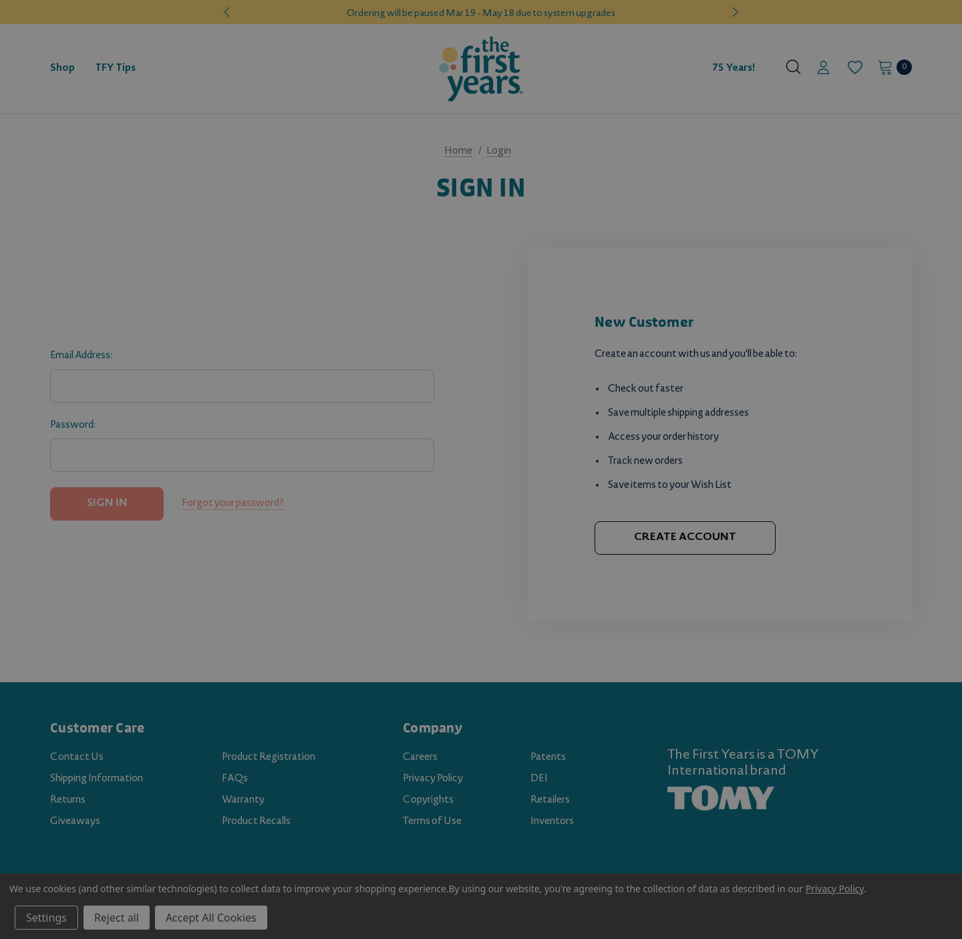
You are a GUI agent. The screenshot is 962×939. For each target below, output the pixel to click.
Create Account (685, 537)
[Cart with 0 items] (891, 67)
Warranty (243, 801)
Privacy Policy (433, 779)
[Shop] (62, 69)
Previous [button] (228, 12)
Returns (68, 801)
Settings (46, 917)
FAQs (235, 779)
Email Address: (81, 356)
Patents (548, 758)
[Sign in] (823, 69)
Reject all (116, 917)
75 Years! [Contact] (733, 69)
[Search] (793, 67)
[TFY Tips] (115, 69)
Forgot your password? (233, 504)
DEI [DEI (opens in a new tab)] (539, 779)
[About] (769, 63)
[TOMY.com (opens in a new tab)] (720, 799)
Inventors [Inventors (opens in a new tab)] (552, 822)
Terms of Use (432, 822)
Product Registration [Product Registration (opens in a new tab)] (268, 758)
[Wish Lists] (854, 68)
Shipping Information (96, 779)
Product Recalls (256, 822)
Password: (73, 426)
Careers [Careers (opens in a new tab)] (420, 758)
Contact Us (77, 758)
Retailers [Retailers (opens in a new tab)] (550, 801)
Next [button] (734, 12)
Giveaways (75, 822)
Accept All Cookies (211, 917)
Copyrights (428, 801)
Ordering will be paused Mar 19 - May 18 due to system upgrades (481, 14)
